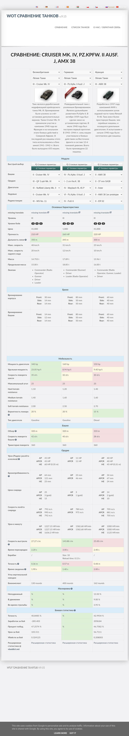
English (40, 7)
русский (110, 7)
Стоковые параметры (46, 164)
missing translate (40, 212)
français (60, 7)
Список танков (80, 27)
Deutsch (49, 7)
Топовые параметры (46, 168)
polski (90, 7)
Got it (73, 733)
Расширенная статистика (43, 642)
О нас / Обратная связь (106, 27)
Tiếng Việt (121, 7)
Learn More (60, 733)
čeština (100, 7)
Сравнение (61, 27)
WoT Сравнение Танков (36, 15)
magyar (81, 7)
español (71, 7)
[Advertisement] (64, 38)
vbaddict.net (14, 649)
